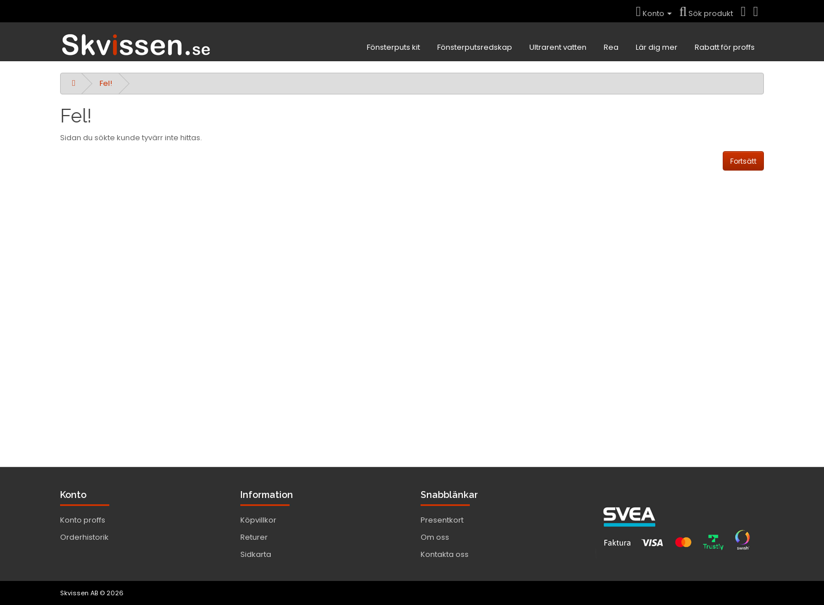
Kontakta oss (445, 554)
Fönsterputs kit (393, 47)
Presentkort (442, 520)
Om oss (435, 537)
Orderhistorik (84, 537)
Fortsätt (743, 161)
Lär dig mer (657, 47)
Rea (611, 47)
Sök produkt (706, 13)
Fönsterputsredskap (474, 47)
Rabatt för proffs (725, 47)
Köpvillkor (258, 520)
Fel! (106, 83)
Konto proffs (82, 520)
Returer (254, 537)
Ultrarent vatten (558, 47)
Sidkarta (255, 554)
